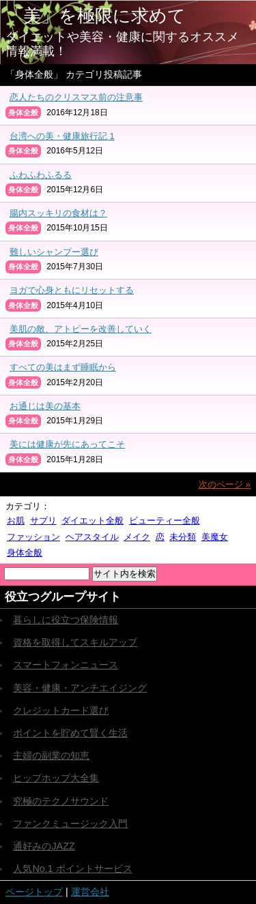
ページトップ (34, 891)
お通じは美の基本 (45, 406)
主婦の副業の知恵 (51, 755)
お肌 (16, 520)
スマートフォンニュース (65, 664)
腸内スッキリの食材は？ (58, 213)
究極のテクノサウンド (61, 801)
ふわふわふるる (41, 175)
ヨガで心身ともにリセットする (72, 290)
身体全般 (24, 552)
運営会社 (90, 891)
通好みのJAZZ (43, 846)
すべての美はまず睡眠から (63, 367)
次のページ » (225, 484)
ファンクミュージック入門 (70, 823)
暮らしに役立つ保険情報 (65, 619)
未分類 (182, 537)
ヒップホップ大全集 (56, 777)
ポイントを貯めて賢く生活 (70, 732)
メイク (137, 537)
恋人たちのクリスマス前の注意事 (76, 97)
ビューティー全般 (164, 520)
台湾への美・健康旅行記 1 (62, 136)
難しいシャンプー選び (54, 252)
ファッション (33, 537)
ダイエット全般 (92, 520)
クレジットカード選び (61, 710)
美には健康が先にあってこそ (67, 444)
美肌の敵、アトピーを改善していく (81, 329)
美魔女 (214, 537)
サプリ (43, 520)
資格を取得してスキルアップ (75, 642)
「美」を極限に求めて (95, 15)
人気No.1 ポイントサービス (72, 868)
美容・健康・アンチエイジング (80, 687)
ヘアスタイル (92, 537)
